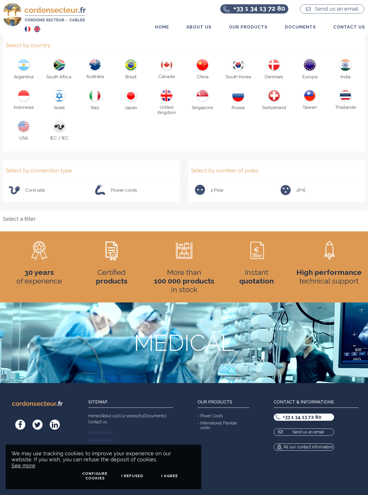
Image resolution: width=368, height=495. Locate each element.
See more (23, 465)
